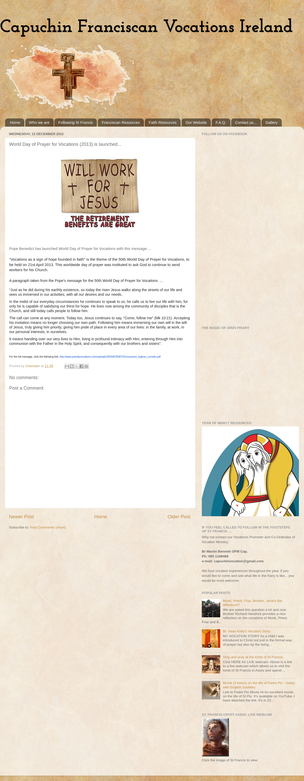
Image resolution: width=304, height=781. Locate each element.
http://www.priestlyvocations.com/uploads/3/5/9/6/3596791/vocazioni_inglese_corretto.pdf (110, 356)
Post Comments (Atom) (48, 527)
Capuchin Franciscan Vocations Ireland (146, 27)
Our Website (196, 122)
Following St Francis (75, 122)
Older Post (179, 516)
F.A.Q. (221, 122)
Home (15, 122)
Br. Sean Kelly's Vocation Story (246, 631)
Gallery (271, 122)
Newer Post (21, 516)
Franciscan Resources (121, 122)
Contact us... (245, 122)
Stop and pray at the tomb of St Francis (253, 657)
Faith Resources (163, 122)
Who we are (39, 122)
